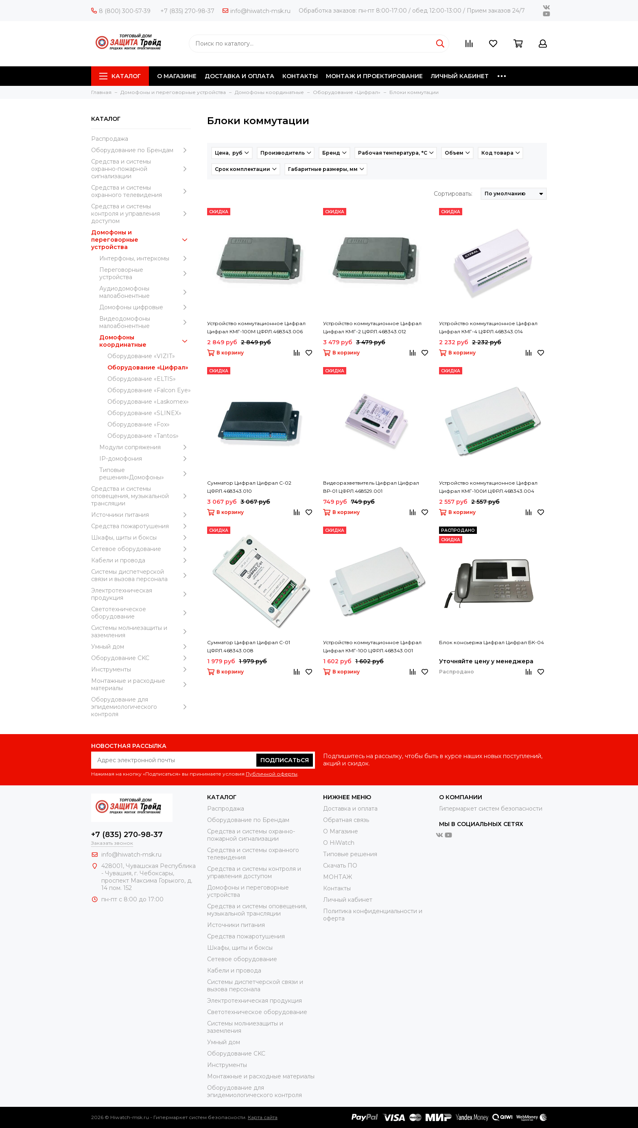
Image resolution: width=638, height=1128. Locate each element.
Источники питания (141, 514)
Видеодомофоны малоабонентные (145, 322)
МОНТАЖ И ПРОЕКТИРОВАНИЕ (374, 76)
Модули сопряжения (145, 447)
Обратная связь (346, 820)
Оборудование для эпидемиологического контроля (141, 707)
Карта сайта (262, 1117)
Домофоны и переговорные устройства (141, 240)
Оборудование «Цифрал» (147, 367)
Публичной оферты (271, 774)
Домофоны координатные (145, 341)
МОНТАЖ (337, 877)
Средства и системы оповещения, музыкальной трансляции (141, 496)
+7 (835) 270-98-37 (187, 11)
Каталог (120, 76)
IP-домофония (145, 458)
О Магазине (340, 831)
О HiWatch (338, 842)
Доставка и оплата (350, 808)
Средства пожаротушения (141, 526)
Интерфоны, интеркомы (145, 258)
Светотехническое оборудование (141, 613)
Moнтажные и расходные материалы (141, 684)
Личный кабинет (347, 899)
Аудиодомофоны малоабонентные (145, 292)
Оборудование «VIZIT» (141, 356)
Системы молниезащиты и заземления (141, 631)
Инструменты (141, 669)
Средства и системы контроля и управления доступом (141, 214)
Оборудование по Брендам (141, 150)
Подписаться (284, 760)
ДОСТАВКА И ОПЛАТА (239, 76)
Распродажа (109, 138)
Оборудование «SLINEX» (144, 413)
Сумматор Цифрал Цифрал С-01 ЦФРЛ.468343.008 (248, 646)
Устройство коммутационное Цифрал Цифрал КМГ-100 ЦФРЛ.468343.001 (372, 646)
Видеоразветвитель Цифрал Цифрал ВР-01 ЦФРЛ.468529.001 (371, 487)
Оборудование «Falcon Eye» (149, 390)
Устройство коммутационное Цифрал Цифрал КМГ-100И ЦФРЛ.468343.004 (488, 487)
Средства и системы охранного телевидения (141, 191)
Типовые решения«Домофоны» (145, 473)
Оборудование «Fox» (138, 424)
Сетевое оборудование (141, 549)
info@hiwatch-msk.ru (257, 11)
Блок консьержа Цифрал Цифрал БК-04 (491, 642)
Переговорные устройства (145, 273)
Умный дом (141, 646)
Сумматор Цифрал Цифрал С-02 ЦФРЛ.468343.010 (249, 487)
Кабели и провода (141, 560)
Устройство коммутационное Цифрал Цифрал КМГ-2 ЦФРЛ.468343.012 (372, 327)
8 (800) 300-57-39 (121, 11)
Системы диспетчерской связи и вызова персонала (141, 575)
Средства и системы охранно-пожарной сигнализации (141, 169)
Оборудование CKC (141, 658)
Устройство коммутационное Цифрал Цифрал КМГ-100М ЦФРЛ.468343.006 (256, 327)
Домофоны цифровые (145, 307)
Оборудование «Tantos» (143, 435)
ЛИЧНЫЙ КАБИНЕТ (460, 76)
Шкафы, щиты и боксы (141, 537)
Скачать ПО (340, 865)
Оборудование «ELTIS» (141, 379)
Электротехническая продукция (141, 594)
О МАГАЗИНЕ (177, 76)
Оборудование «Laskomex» (148, 401)
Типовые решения (350, 854)
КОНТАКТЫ (300, 76)
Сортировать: (453, 193)
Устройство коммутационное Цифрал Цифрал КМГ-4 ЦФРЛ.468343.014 (488, 327)
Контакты (337, 888)
